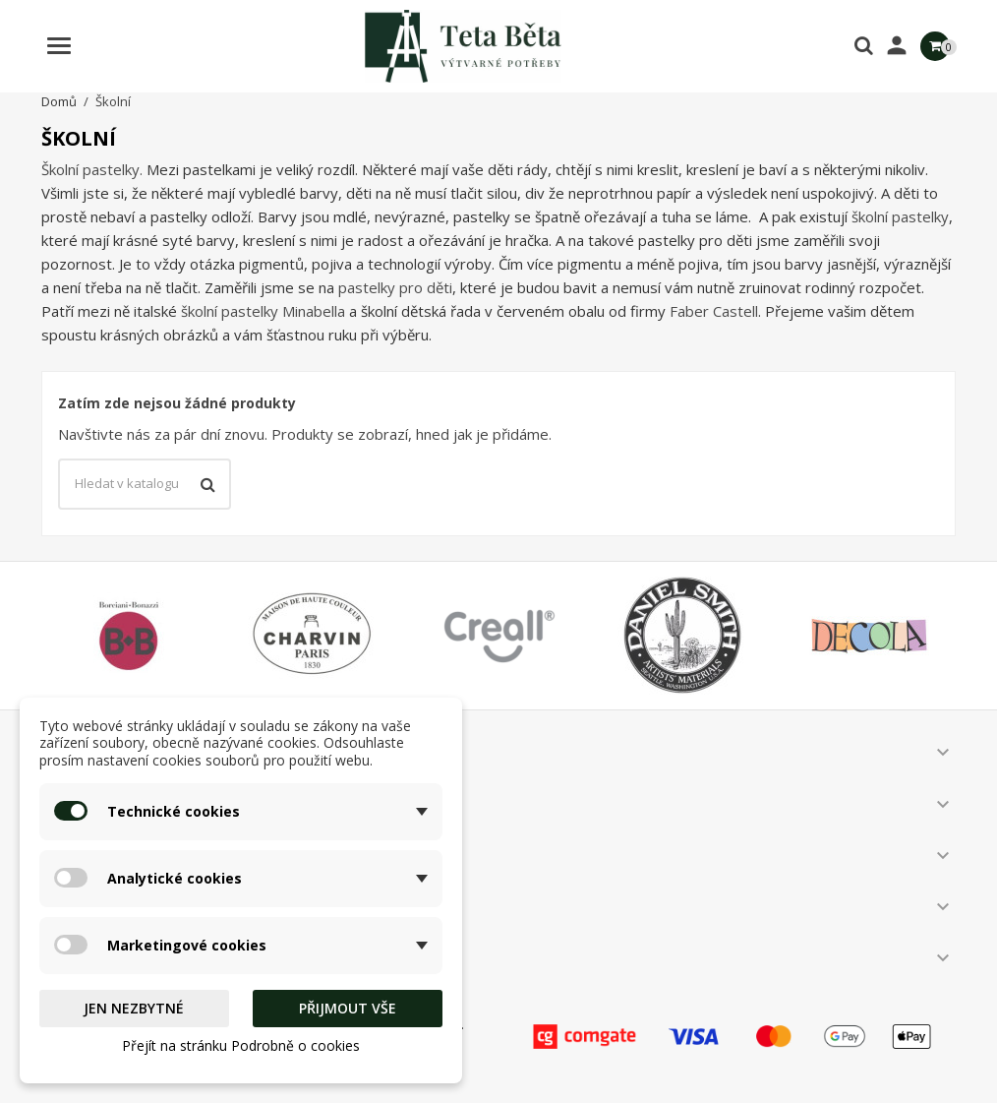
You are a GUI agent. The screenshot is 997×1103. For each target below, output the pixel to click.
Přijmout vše (347, 1008)
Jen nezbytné (134, 1008)
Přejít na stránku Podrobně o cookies (241, 1045)
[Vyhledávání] (144, 484)
